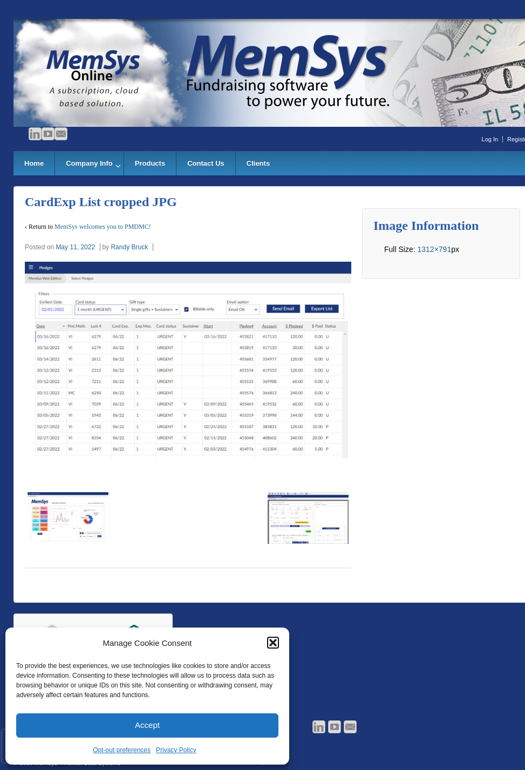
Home (34, 163)
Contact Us (205, 163)
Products (150, 163)
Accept (147, 725)
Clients (258, 163)
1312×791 (434, 249)
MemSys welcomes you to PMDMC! (102, 226)
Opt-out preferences (122, 750)
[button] (273, 642)
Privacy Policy (176, 750)
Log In (490, 139)
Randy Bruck (129, 247)
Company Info (89, 163)
